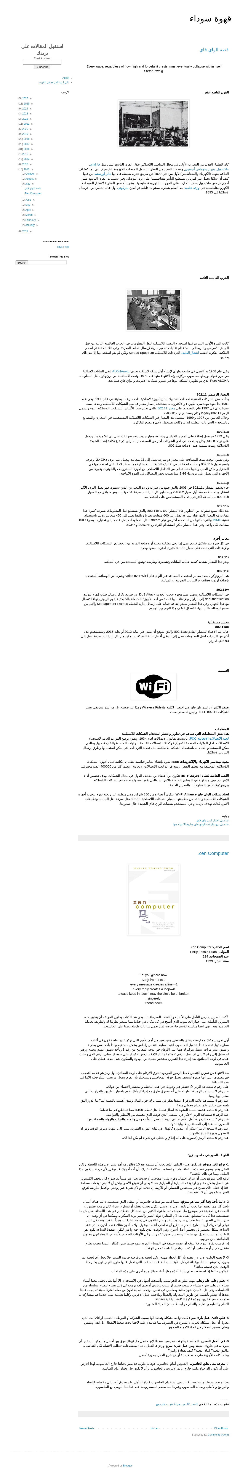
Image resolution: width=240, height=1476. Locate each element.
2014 (26, 159)
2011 (25, 231)
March (29, 214)
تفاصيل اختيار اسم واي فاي (213, 820)
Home (154, 1428)
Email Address (42, 58)
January (30, 225)
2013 (25, 164)
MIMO (217, 520)
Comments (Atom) (218, 1434)
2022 (25, 118)
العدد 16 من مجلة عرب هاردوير (176, 1404)
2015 (25, 154)
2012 (26, 169)
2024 (25, 108)
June (28, 199)
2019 (25, 133)
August (29, 178)
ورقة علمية (191, 188)
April (27, 209)
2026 (25, 98)
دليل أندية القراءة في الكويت (53, 82)
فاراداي (95, 164)
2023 (25, 113)
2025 (26, 103)
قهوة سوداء (210, 18)
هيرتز (211, 169)
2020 (25, 128)
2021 (26, 123)
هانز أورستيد (102, 173)
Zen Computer (213, 853)
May (27, 204)
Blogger (127, 1465)
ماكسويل (223, 169)
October (30, 173)
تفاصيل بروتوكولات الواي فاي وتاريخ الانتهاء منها (201, 824)
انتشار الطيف (190, 352)
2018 (26, 138)
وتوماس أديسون (196, 169)
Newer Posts (86, 1428)
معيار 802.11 (166, 408)
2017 (26, 144)
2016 (26, 149)
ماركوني (122, 188)
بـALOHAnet (121, 371)
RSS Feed (63, 246)
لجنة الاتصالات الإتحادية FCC (209, 738)
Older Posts (221, 1428)
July (27, 183)
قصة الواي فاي (214, 49)
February (30, 220)
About (65, 77)
